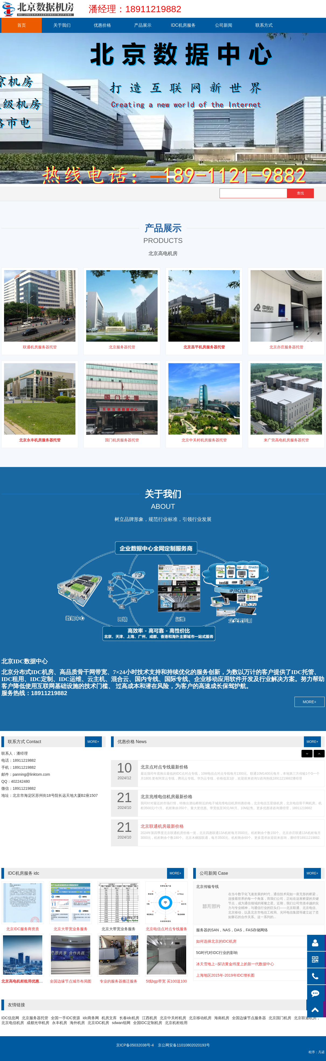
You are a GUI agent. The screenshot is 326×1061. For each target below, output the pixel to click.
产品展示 (142, 25)
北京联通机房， (307, 1018)
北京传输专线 (207, 886)
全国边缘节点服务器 (249, 1018)
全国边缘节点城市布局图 (70, 981)
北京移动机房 (200, 1018)
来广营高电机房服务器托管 (286, 440)
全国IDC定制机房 (147, 1023)
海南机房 (221, 1018)
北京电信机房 (12, 1023)
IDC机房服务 (183, 25)
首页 (21, 25)
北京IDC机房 (98, 1023)
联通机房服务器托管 (40, 347)
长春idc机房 (129, 1018)
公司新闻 (223, 25)
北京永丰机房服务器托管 (40, 440)
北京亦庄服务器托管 (286, 347)
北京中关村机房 (173, 1018)
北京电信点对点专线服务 (166, 929)
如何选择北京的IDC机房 (216, 941)
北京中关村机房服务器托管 (204, 440)
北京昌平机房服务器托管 (204, 347)
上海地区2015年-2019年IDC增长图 (225, 975)
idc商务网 (91, 1018)
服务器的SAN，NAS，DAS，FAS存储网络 (232, 930)
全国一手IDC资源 (65, 1018)
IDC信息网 (10, 1018)
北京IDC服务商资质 (22, 929)
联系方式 (264, 25)
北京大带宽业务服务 (71, 929)
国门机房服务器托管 (122, 440)
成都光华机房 (38, 1023)
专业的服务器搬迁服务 (118, 981)
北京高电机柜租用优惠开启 (24, 981)
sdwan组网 (121, 1023)
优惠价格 (102, 25)
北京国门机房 (280, 1018)
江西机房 (149, 1018)
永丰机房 (59, 1023)
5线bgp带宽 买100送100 (166, 981)
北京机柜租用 (176, 1023)
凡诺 (321, 1052)
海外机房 (77, 1023)
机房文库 (109, 1018)
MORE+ (309, 702)
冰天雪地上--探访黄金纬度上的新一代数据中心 (235, 964)
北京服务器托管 (122, 347)
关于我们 (62, 25)
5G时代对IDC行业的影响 (217, 952)
